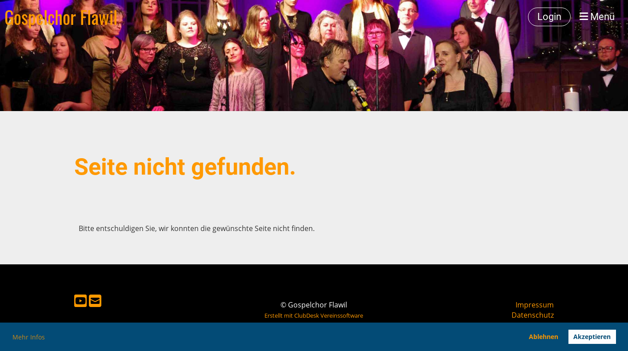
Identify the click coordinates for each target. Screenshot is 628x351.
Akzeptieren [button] (592, 336)
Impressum (535, 305)
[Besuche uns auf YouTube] (80, 300)
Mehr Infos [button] (28, 337)
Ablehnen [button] (543, 336)
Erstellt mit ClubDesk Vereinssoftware (313, 315)
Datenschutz (533, 315)
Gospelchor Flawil (60, 16)
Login (549, 16)
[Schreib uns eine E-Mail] (95, 300)
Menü (597, 16)
